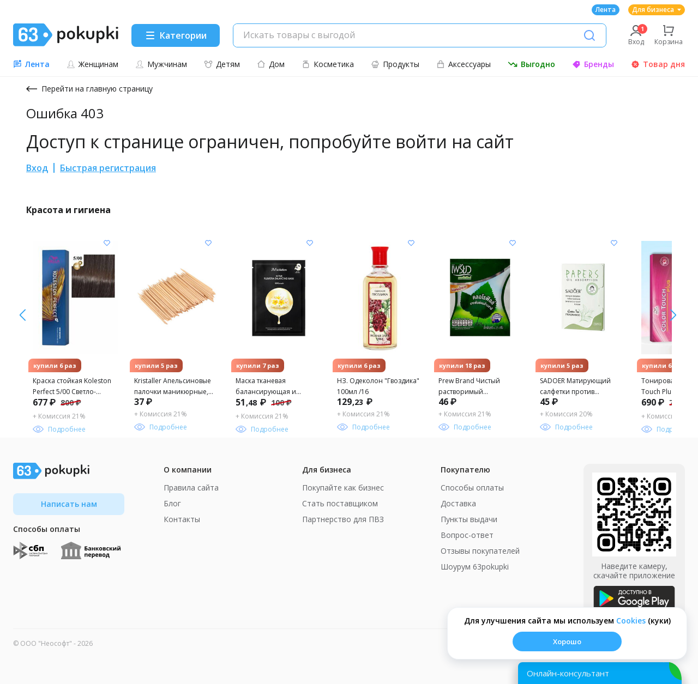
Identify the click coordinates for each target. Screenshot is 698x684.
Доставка (458, 503)
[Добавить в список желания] (106, 243)
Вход (37, 168)
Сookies (631, 620)
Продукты (395, 64)
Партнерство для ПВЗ (343, 519)
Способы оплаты (472, 487)
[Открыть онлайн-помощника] (600, 673)
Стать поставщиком (340, 503)
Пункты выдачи (469, 519)
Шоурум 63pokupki (475, 566)
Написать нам (69, 504)
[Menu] (175, 35)
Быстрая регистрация (108, 168)
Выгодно (531, 64)
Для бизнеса (656, 9)
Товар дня (658, 64)
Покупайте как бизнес (343, 487)
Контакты (182, 519)
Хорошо (567, 641)
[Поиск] (589, 35)
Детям (222, 64)
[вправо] (23, 315)
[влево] (673, 315)
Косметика (328, 64)
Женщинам (92, 64)
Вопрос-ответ (467, 535)
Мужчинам (161, 64)
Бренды (593, 64)
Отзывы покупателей (480, 551)
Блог (172, 503)
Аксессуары (463, 64)
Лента (605, 9)
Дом (271, 64)
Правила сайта (191, 487)
